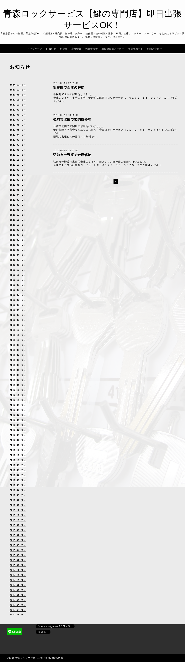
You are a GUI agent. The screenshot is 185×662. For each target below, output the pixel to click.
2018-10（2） (18, 340)
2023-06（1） (18, 94)
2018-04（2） (18, 370)
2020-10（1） (18, 225)
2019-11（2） (18, 275)
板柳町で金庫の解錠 (68, 87)
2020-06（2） (18, 245)
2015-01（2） (18, 565)
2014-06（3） (18, 600)
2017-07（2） (18, 415)
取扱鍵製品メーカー (113, 49)
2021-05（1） (18, 190)
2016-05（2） (18, 485)
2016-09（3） (18, 465)
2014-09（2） (18, 585)
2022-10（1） (18, 104)
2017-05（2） (18, 425)
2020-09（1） (18, 230)
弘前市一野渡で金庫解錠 (72, 155)
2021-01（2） (18, 210)
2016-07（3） (18, 475)
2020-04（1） (18, 255)
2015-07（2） (18, 535)
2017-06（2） (18, 420)
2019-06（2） (18, 300)
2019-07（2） (18, 295)
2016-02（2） (18, 500)
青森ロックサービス (26, 657)
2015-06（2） (18, 540)
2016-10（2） (18, 460)
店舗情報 (76, 49)
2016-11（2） (18, 455)
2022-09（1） (18, 109)
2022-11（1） (18, 99)
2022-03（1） (18, 139)
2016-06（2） (18, 480)
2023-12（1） (18, 89)
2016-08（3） (18, 470)
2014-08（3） (18, 590)
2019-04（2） (18, 310)
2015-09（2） (18, 525)
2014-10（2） (18, 580)
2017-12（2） (18, 390)
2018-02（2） (18, 380)
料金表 (63, 49)
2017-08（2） (18, 410)
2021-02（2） (18, 205)
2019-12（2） (18, 270)
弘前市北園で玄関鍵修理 (72, 119)
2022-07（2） (18, 119)
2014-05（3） (18, 605)
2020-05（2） (18, 250)
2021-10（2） (18, 164)
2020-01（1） (18, 265)
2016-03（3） (18, 495)
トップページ (34, 49)
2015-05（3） (18, 545)
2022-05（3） (18, 129)
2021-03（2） (18, 200)
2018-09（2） (18, 345)
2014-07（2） (18, 595)
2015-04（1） (18, 550)
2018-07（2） (18, 355)
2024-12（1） (18, 84)
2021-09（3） (18, 169)
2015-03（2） (18, 555)
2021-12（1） (18, 154)
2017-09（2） (18, 405)
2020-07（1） (18, 240)
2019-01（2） (18, 325)
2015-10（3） (18, 520)
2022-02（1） (18, 144)
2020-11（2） (18, 220)
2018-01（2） (18, 385)
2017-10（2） (18, 400)
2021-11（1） (18, 159)
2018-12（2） (18, 330)
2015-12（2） (18, 510)
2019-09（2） (18, 285)
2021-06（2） (18, 185)
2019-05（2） (18, 305)
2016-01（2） (18, 505)
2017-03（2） (18, 435)
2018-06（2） (18, 360)
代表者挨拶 (91, 49)
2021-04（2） (18, 195)
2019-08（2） (18, 290)
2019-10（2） (18, 280)
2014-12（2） (18, 570)
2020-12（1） (18, 215)
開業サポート (135, 49)
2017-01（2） (18, 445)
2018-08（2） (18, 350)
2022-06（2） (18, 124)
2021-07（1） (18, 179)
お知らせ (51, 49)
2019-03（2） (18, 315)
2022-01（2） (18, 149)
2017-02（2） (18, 440)
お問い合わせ (154, 49)
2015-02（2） (18, 560)
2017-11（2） (18, 395)
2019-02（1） (18, 320)
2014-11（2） (18, 575)
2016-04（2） (18, 490)
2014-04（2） (18, 610)
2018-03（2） (18, 375)
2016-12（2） (18, 450)
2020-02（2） (18, 260)
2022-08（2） (18, 114)
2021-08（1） (18, 174)
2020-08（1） (18, 235)
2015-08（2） (18, 530)
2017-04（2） (18, 430)
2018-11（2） (18, 335)
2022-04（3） (18, 134)
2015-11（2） (18, 515)
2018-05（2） (18, 365)
